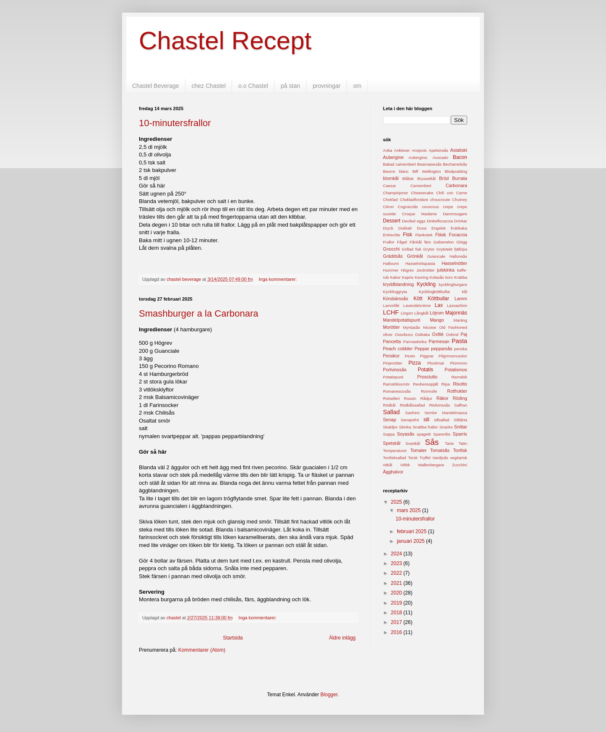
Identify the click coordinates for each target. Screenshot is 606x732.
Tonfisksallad (394, 457)
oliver (388, 334)
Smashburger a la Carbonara (198, 313)
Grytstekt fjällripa (451, 249)
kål (464, 291)
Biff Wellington (426, 171)
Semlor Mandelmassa (445, 412)
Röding (460, 398)
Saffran (460, 405)
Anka (387, 150)
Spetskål (391, 443)
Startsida (233, 638)
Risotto (460, 383)
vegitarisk (458, 457)
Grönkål (415, 256)
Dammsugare (455, 213)
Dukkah (405, 228)
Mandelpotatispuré (401, 319)
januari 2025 (411, 541)
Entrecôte (391, 235)
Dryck (388, 228)
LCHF (391, 312)
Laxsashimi (457, 305)
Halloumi (391, 263)
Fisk (407, 235)
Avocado (440, 157)
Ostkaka (422, 334)
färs (427, 242)
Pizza (415, 363)
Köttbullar (438, 298)
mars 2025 (409, 510)
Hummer (391, 270)
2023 (397, 563)
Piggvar (427, 356)
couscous (430, 206)
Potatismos (456, 369)
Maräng (460, 320)
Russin (410, 398)
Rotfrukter (457, 391)
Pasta (459, 341)
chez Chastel (208, 85)
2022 (397, 573)
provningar (326, 85)
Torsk (412, 457)
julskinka (445, 269)
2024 (397, 554)
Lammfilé (391, 305)
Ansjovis (419, 150)
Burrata (459, 178)
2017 (397, 622)
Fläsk (440, 234)
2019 (397, 603)
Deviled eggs (413, 221)
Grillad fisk (411, 249)
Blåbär (408, 178)
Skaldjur (390, 427)
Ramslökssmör (396, 384)
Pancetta (392, 341)
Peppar (422, 348)
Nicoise (429, 327)
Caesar (389, 185)
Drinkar (460, 221)
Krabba (460, 277)
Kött (417, 298)
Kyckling (426, 284)
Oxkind (452, 334)
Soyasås (405, 433)
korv (449, 277)
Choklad (390, 199)
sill (426, 420)
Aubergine (393, 157)
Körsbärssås (395, 298)
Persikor (391, 355)
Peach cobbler (397, 348)
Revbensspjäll (425, 384)
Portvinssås (395, 369)
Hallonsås (458, 256)
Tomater (418, 450)
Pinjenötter (392, 363)
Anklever (401, 150)
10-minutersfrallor (175, 123)
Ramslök (459, 377)
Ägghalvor (393, 471)
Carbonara (456, 185)
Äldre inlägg (342, 638)
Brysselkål (426, 178)
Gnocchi (391, 248)
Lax (439, 305)
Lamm (460, 298)
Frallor (388, 242)
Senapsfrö (410, 420)
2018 (397, 613)
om (357, 85)
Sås (432, 442)
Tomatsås (439, 450)
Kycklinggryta (395, 291)
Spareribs (441, 434)
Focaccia (458, 234)
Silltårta (460, 420)
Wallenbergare (431, 464)
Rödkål (389, 405)
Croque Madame (419, 213)
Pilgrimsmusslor (453, 356)
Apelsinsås (438, 150)
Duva (421, 228)
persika (460, 348)
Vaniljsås (440, 457)
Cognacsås (408, 206)
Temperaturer (395, 450)
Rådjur (426, 398)
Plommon (458, 363)
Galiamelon (443, 242)
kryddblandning (398, 284)
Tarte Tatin (456, 443)
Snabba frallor (425, 427)
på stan (290, 85)
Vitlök (405, 464)
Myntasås (411, 327)
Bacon (460, 157)
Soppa (389, 434)
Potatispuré (393, 377)
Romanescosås (397, 391)
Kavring (421, 277)
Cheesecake (422, 192)
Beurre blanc (396, 171)
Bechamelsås (455, 164)
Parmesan (439, 341)
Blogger (329, 695)
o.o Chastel (253, 85)
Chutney (459, 199)
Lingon (407, 313)
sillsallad (441, 420)
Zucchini (459, 464)
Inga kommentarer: (278, 279)
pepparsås (441, 348)
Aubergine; (418, 157)
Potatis (425, 370)
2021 (397, 583)
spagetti (424, 434)
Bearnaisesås (429, 164)
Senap (389, 419)
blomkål (391, 178)
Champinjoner (395, 192)
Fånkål (415, 242)
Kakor (395, 277)
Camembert (420, 185)
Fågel (402, 242)
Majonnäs (456, 313)
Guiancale (436, 256)
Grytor (429, 249)
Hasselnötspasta (420, 263)
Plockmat (435, 363)
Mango (437, 319)
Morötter (391, 327)
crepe (448, 206)
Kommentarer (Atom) (201, 650)
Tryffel (425, 457)
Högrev (407, 270)
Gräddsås (393, 256)
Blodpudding (456, 171)
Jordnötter (425, 270)
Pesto (410, 356)
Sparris (460, 433)
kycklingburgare (453, 284)
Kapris (407, 277)
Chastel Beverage (155, 85)
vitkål (387, 464)
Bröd (444, 178)
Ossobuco (404, 334)
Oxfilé (438, 334)
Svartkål (412, 443)
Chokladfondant (414, 199)
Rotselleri (391, 398)
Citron (388, 206)
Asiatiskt (458, 150)
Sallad (391, 412)
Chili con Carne (451, 192)
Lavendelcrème (417, 305)
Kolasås (437, 277)
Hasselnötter (454, 263)
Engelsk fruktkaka (449, 228)
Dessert (391, 221)
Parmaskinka (414, 341)
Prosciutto (427, 376)
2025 (397, 502)
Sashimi (412, 412)
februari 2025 (412, 531)
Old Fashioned (453, 327)
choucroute (440, 199)
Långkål (421, 313)
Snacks (445, 427)
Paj (463, 334)
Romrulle (429, 391)
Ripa (445, 384)
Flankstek (424, 235)
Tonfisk (460, 450)
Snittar (460, 426)
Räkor (442, 398)
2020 (397, 593)
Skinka (405, 427)
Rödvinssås (439, 405)
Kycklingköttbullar (434, 291)
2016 (397, 632)
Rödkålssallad (412, 405)
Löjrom (437, 312)
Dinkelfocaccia (440, 221)
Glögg (461, 242)
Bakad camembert (399, 164)
